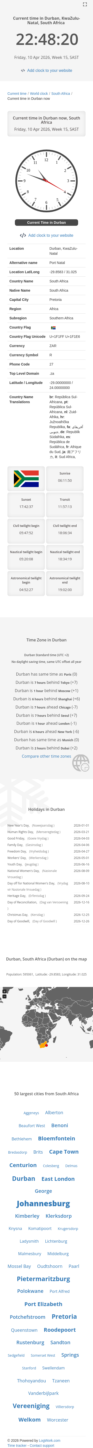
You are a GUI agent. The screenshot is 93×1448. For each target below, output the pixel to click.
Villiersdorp (65, 1406)
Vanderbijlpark (43, 1393)
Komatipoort (40, 1228)
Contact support (42, 1446)
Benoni (59, 1125)
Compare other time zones (46, 756)
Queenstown (24, 1330)
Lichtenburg (56, 1241)
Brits (38, 1152)
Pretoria (64, 1316)
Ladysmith (29, 1241)
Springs (70, 1354)
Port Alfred (60, 1291)
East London (58, 1178)
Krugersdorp (68, 1228)
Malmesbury (29, 1253)
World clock (39, 94)
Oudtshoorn (49, 1266)
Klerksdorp (59, 1215)
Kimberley (27, 1215)
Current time (17, 94)
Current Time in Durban (46, 223)
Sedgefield (16, 1355)
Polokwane (30, 1291)
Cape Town (64, 1151)
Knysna (15, 1228)
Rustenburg (30, 1342)
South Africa (60, 94)
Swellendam (53, 1368)
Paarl (74, 1266)
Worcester (57, 1420)
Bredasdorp (17, 1152)
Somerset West (43, 1355)
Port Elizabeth (43, 1304)
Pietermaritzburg (43, 1278)
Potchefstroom (28, 1317)
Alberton (54, 1112)
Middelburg (58, 1253)
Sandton (60, 1342)
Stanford (29, 1368)
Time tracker (17, 1446)
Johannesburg (43, 1203)
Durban (23, 1178)
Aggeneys (31, 1112)
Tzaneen (61, 1381)
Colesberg (51, 1165)
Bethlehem (22, 1139)
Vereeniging (31, 1405)
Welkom (30, 1419)
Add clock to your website (49, 70)
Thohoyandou (31, 1381)
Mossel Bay (19, 1266)
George (43, 1191)
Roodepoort (60, 1329)
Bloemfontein (56, 1138)
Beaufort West (32, 1125)
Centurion (23, 1165)
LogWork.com (49, 1441)
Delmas (71, 1165)
